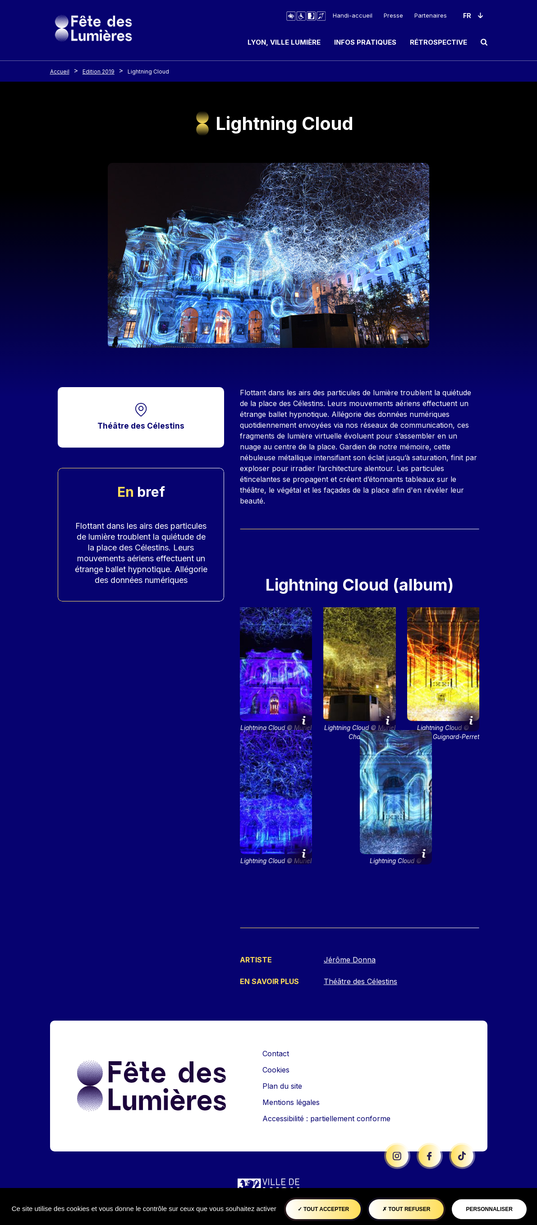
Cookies (275, 1068)
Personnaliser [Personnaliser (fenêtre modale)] (489, 1209)
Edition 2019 (99, 71)
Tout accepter (323, 1209)
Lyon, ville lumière (284, 42)
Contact (275, 1052)
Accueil (59, 71)
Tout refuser (406, 1209)
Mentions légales (291, 1101)
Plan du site (282, 1085)
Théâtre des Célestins (140, 425)
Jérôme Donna (350, 959)
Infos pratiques (365, 42)
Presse (393, 15)
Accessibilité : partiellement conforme (326, 1117)
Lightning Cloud (148, 71)
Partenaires (430, 15)
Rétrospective (438, 42)
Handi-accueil (352, 15)
